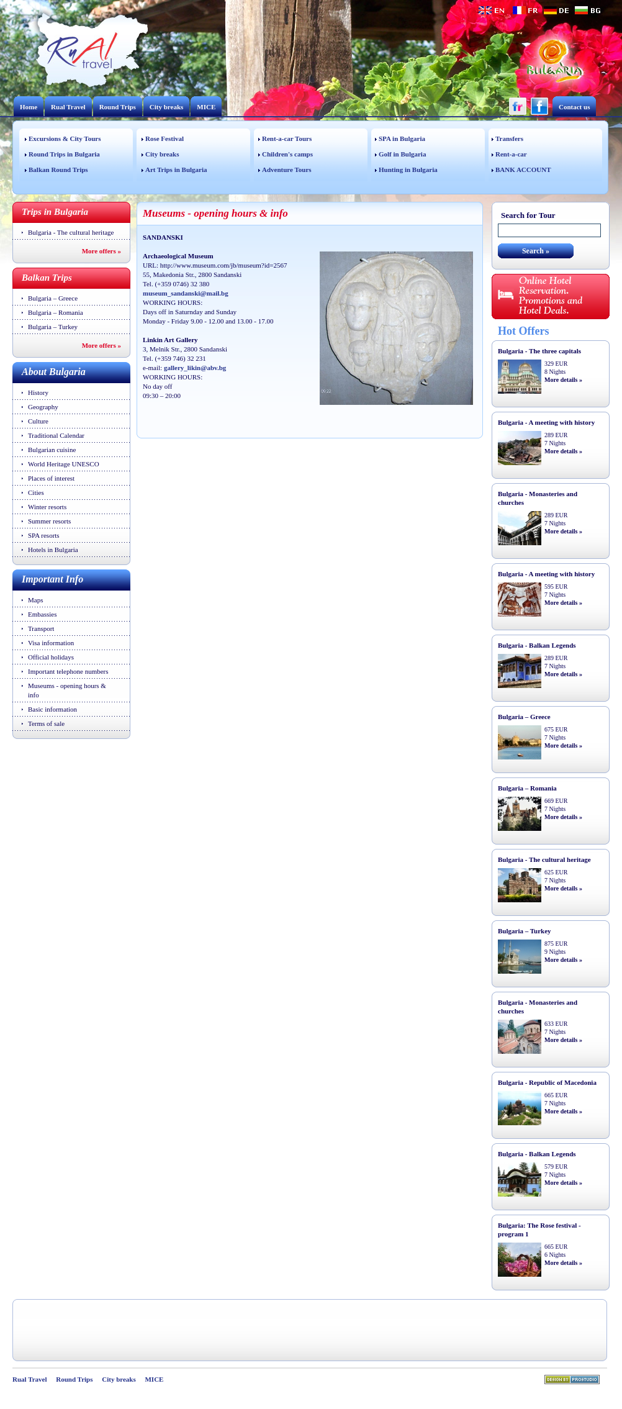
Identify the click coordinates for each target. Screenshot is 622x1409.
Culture (38, 421)
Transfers (509, 138)
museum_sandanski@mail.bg (185, 293)
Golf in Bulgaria (402, 154)
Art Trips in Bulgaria (176, 169)
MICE (206, 107)
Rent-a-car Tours (287, 138)
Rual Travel (68, 107)
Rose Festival (164, 138)
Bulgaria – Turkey (53, 326)
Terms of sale (46, 723)
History (38, 392)
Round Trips (117, 107)
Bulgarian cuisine (52, 449)
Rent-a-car (511, 154)
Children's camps (287, 154)
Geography (43, 406)
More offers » (101, 251)
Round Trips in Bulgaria (64, 154)
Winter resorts (47, 506)
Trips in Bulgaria (55, 212)
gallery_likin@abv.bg (195, 367)
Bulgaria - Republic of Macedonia (547, 1082)
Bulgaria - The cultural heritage (71, 232)
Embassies (42, 614)
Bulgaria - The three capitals (539, 351)
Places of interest (51, 478)
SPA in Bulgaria (402, 138)
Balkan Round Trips (58, 169)
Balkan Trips (47, 278)
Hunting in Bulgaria (408, 169)
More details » (563, 379)
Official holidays (51, 657)
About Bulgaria (54, 371)
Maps (35, 600)
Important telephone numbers (68, 671)
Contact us (574, 107)
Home (28, 107)
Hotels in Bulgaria (53, 549)
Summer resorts (49, 521)
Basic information (52, 709)
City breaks (167, 107)
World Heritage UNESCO (63, 464)
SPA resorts (44, 535)
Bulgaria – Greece (53, 298)
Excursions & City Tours (65, 138)
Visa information (51, 642)
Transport (41, 628)
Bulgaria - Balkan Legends (537, 645)
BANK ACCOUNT (523, 169)
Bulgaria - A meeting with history (546, 422)
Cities (36, 492)
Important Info (52, 579)
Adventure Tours (287, 169)
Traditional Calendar (56, 435)
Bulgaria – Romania (55, 312)
